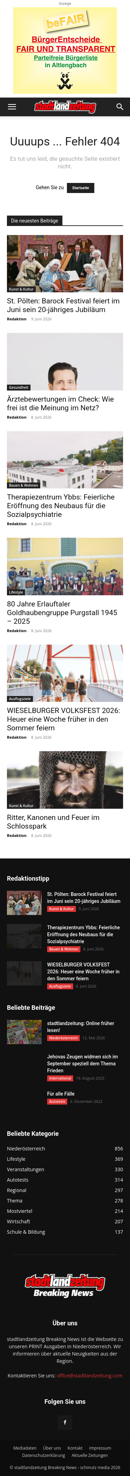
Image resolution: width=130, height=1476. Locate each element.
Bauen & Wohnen (23, 485)
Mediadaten (24, 1448)
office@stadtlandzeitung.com (89, 1375)
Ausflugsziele (20, 698)
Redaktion (16, 318)
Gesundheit (18, 387)
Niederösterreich (63, 1037)
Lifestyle (16, 592)
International (60, 1078)
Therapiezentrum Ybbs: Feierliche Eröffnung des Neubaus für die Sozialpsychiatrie (61, 506)
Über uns (52, 1448)
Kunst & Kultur (21, 289)
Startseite (80, 188)
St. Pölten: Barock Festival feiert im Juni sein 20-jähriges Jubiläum (63, 305)
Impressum (100, 1448)
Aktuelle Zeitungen (90, 1455)
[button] (12, 107)
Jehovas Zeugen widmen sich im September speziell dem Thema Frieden (82, 1063)
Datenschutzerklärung (43, 1455)
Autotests (57, 1101)
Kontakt (75, 1448)
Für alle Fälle (61, 1094)
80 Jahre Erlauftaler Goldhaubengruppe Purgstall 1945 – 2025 (62, 613)
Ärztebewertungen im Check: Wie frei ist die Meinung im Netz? (60, 403)
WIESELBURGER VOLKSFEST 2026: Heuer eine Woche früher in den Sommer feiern (63, 719)
